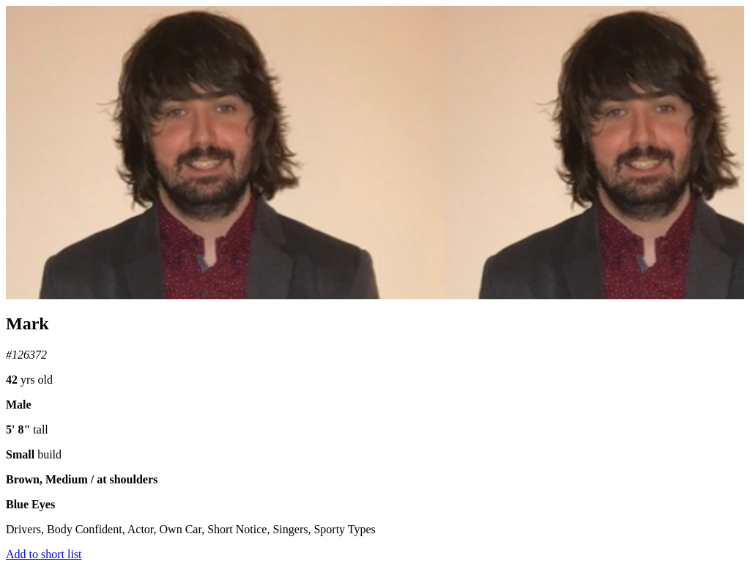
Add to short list (44, 554)
